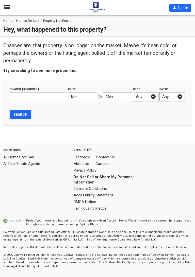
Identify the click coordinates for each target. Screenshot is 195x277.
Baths (164, 89)
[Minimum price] (82, 96)
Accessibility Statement (93, 195)
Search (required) (24, 89)
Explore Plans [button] (88, 224)
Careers (102, 163)
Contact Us (105, 157)
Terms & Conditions (90, 188)
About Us (81, 163)
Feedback (82, 157)
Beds (137, 89)
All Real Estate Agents (21, 163)
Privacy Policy (85, 170)
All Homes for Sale (19, 157)
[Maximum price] (117, 96)
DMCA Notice (85, 201)
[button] (180, 8)
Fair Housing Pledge (90, 208)
